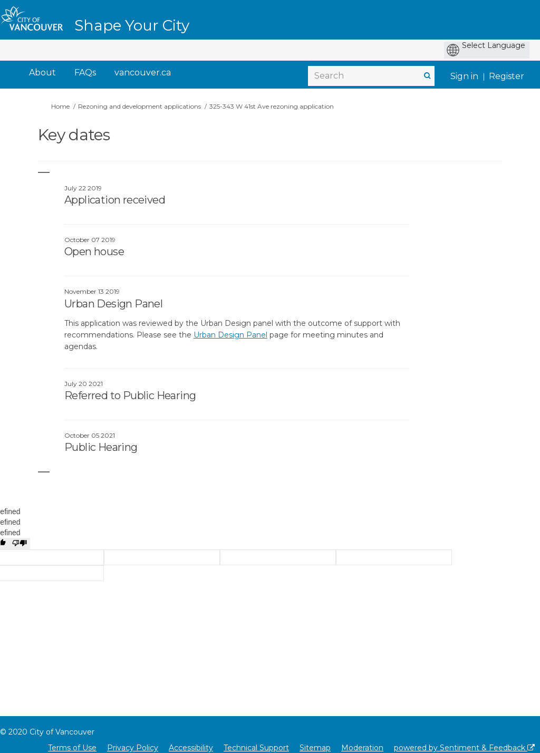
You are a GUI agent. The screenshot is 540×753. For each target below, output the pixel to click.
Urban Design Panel (230, 335)
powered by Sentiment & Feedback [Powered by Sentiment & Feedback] (464, 747)
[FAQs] (85, 73)
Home (60, 106)
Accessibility (191, 747)
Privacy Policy (132, 747)
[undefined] (19, 543)
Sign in (464, 76)
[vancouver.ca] (142, 73)
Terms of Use (72, 747)
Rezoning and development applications (139, 106)
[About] (42, 73)
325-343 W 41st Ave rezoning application (271, 106)
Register (506, 76)
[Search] (371, 76)
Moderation (362, 747)
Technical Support (256, 747)
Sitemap (315, 747)
